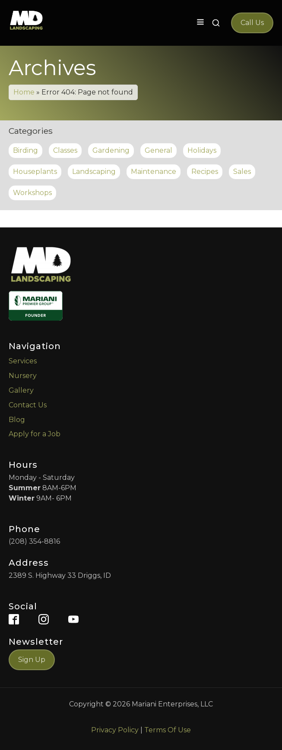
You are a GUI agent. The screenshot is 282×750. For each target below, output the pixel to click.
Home (24, 92)
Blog (17, 420)
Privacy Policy (115, 730)
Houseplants (35, 171)
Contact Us (28, 405)
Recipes (204, 171)
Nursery (23, 376)
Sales (242, 171)
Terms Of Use (167, 730)
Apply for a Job (34, 434)
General (158, 150)
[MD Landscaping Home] (26, 20)
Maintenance (153, 171)
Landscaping (94, 171)
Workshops (32, 193)
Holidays (201, 150)
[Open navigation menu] (200, 23)
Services (23, 361)
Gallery (21, 390)
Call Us (252, 23)
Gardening (111, 150)
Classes (65, 150)
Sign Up (31, 659)
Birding (25, 150)
